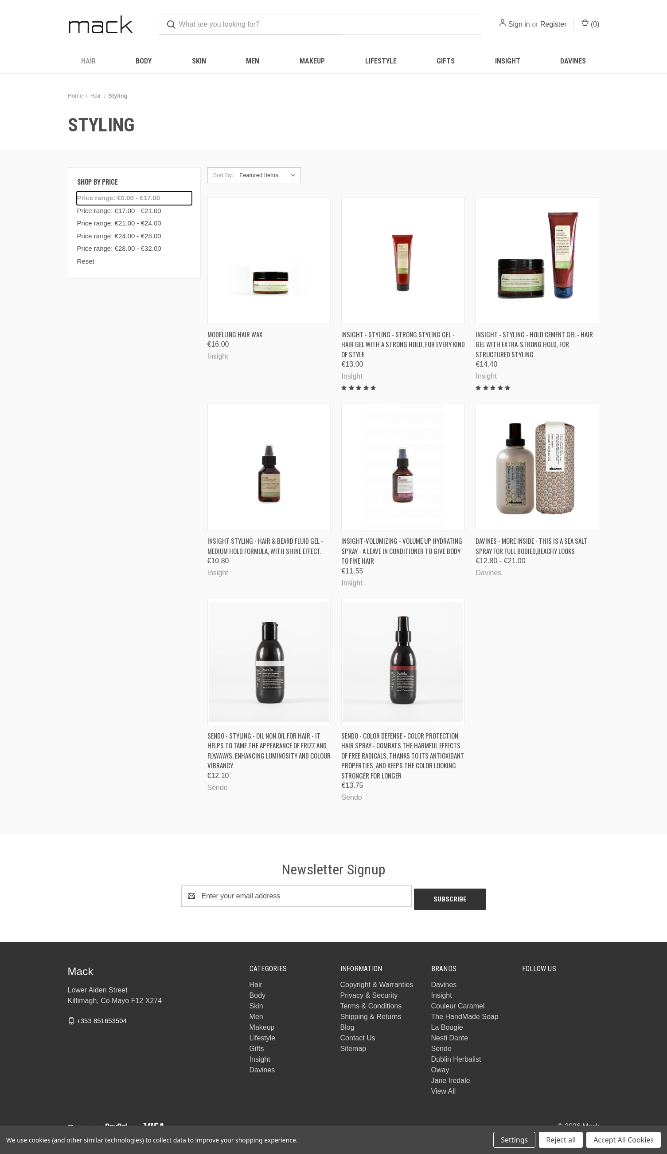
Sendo (441, 1045)
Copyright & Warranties (376, 981)
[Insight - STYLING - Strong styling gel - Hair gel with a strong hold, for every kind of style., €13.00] (403, 260)
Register (553, 24)
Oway (440, 1067)
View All (443, 1088)
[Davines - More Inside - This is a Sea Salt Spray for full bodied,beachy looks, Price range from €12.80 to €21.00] (537, 467)
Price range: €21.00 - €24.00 (119, 223)
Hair (88, 61)
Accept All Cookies (623, 1140)
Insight (507, 61)
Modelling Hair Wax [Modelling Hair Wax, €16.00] (234, 334)
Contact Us (357, 1035)
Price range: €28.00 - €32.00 (119, 248)
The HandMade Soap (465, 1013)
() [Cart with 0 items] (590, 23)
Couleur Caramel (458, 1003)
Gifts (446, 61)
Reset (85, 261)
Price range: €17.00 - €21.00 (119, 210)
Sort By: (223, 175)
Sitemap (353, 1045)
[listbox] (269, 175)
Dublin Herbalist (456, 1056)
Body (144, 61)
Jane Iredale (450, 1077)
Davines (573, 61)
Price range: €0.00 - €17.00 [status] (118, 198)
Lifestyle (381, 61)
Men (252, 61)
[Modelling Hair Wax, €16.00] (269, 260)
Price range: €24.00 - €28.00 (119, 236)
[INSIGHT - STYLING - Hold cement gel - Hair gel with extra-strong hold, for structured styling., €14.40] (537, 260)
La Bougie (447, 1024)
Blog (347, 1024)
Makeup (312, 61)
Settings (514, 1140)
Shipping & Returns (371, 1013)
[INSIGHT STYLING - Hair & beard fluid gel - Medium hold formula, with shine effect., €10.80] (269, 467)
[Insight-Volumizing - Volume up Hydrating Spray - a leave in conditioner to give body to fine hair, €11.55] (403, 467)
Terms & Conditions (371, 1003)
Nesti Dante (449, 1035)
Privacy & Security (369, 992)
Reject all (561, 1140)
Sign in (519, 24)
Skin (199, 61)
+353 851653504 (102, 1017)
